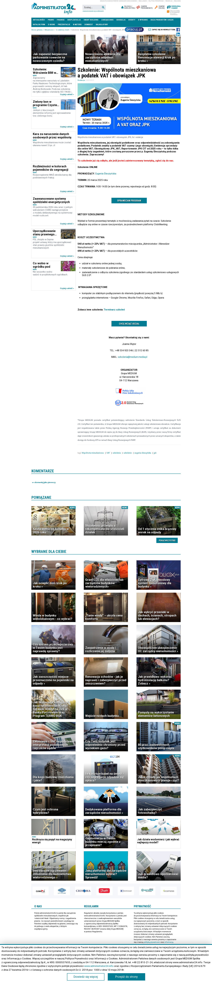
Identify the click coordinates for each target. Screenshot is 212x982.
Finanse (60, 20)
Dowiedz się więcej (85, 977)
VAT (108, 453)
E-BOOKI (51, 24)
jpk (155, 453)
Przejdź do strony (126, 977)
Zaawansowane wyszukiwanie (93, 11)
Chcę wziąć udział (129, 323)
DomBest (89, 24)
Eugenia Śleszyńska (106, 173)
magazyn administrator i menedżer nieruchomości (118, 1)
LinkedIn (178, 34)
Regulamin (143, 1)
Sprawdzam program (129, 200)
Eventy (131, 20)
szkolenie (128, 453)
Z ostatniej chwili (62, 30)
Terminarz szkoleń (114, 309)
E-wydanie (143, 20)
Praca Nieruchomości (134, 29)
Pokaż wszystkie (167, 540)
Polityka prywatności (156, 1)
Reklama (177, 1)
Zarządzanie (107, 20)
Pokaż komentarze (44, 482)
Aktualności (39, 20)
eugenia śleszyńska (142, 453)
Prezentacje (64, 24)
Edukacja (120, 20)
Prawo (51, 20)
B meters (77, 24)
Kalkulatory (102, 24)
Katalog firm (39, 24)
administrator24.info (53, 7)
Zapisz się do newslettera (163, 30)
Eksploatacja (74, 20)
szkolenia (117, 453)
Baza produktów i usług (162, 20)
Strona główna (36, 30)
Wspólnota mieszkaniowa (93, 453)
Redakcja (168, 1)
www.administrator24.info (99, 966)
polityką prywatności (152, 942)
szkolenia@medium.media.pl (132, 357)
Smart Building (91, 20)
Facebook (178, 29)
